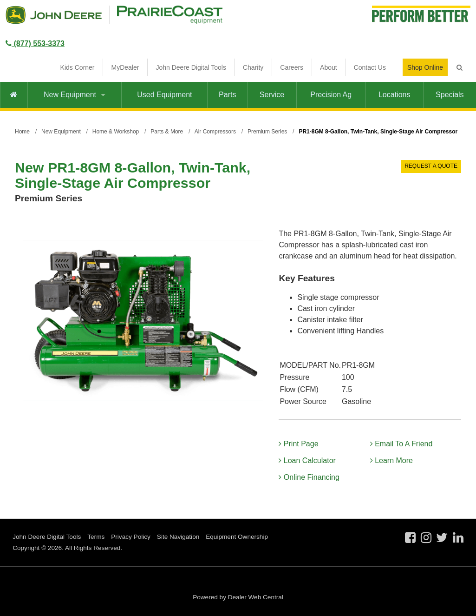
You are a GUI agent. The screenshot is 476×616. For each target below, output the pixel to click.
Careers (291, 67)
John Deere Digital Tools (191, 67)
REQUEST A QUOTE (430, 166)
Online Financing (309, 477)
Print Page (298, 444)
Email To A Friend (401, 444)
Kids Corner (77, 67)
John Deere (54, 15)
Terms (95, 536)
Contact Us (370, 67)
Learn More (391, 460)
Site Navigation (178, 536)
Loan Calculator (307, 460)
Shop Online (425, 67)
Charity (253, 67)
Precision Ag (331, 95)
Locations (394, 95)
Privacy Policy (130, 536)
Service (272, 95)
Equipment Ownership (237, 536)
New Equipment (74, 95)
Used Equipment (164, 95)
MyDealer (125, 67)
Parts (227, 95)
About (328, 67)
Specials (449, 95)
